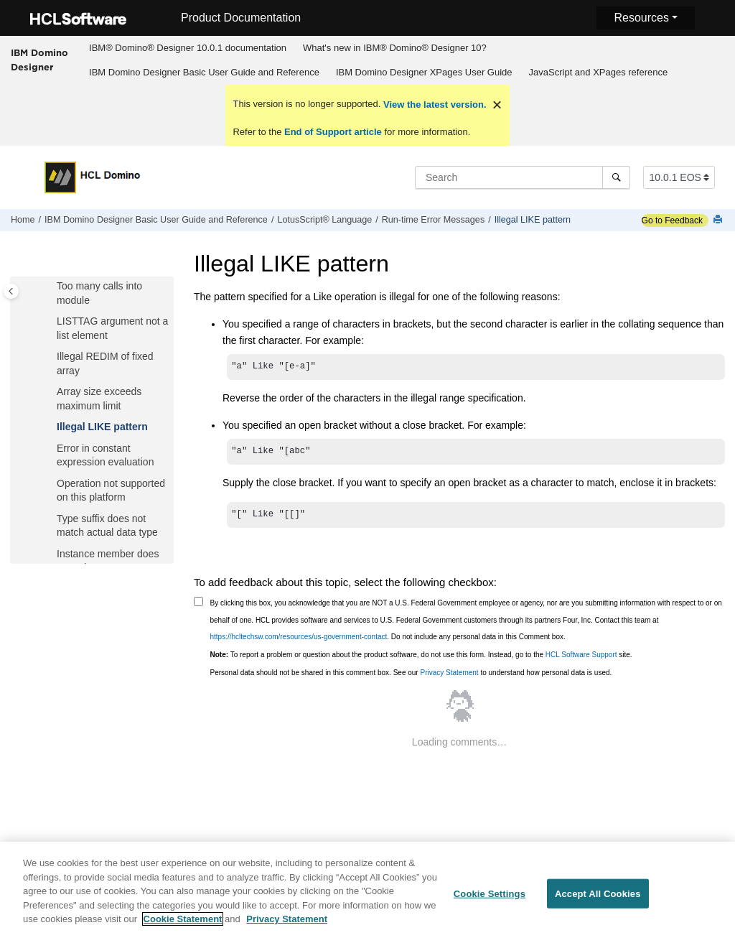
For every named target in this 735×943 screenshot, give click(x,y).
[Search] (616, 177)
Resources (641, 17)
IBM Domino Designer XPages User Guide (424, 72)
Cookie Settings (489, 900)
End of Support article (332, 131)
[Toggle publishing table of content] (11, 291)
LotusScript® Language (324, 220)
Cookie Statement (183, 926)
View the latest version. (433, 104)
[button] (51, 286)
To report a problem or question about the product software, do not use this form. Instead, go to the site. (421, 659)
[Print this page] (719, 220)
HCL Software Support (581, 659)
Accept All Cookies (598, 900)
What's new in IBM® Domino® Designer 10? (395, 47)
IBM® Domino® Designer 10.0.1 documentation (187, 47)
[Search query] (522, 177)
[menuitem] (188, 48)
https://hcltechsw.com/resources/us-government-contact (299, 641)
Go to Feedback (672, 220)
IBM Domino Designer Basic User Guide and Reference (204, 72)
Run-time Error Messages (433, 220)
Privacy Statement (449, 677)
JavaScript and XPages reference (598, 72)
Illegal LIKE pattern (533, 220)
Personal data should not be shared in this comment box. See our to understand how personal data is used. (411, 677)
